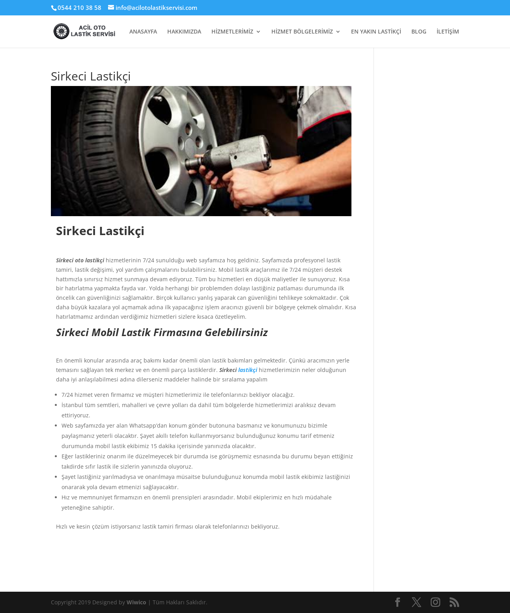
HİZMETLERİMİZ (232, 32)
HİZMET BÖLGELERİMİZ (302, 32)
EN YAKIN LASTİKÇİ (376, 32)
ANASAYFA (143, 32)
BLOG (418, 32)
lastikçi (247, 370)
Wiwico (137, 602)
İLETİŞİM (448, 32)
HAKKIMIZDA (184, 32)
